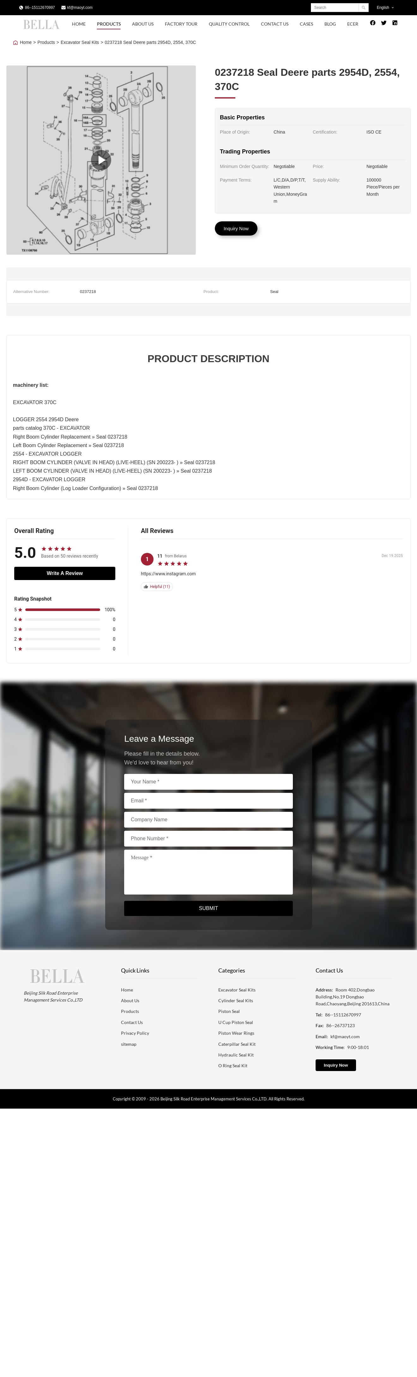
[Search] (363, 7)
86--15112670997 (40, 7)
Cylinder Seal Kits (235, 1000)
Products (109, 24)
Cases (306, 24)
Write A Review (65, 573)
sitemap (128, 1044)
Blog (330, 24)
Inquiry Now (236, 228)
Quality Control (229, 24)
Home (79, 24)
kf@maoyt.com (80, 7)
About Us (143, 24)
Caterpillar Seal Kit (237, 1044)
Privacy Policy (135, 1033)
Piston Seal (229, 1011)
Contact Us (274, 24)
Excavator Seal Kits (80, 42)
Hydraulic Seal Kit (236, 1054)
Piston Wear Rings (236, 1033)
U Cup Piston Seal (235, 1022)
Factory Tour (181, 24)
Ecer (352, 24)
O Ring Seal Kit (232, 1065)
